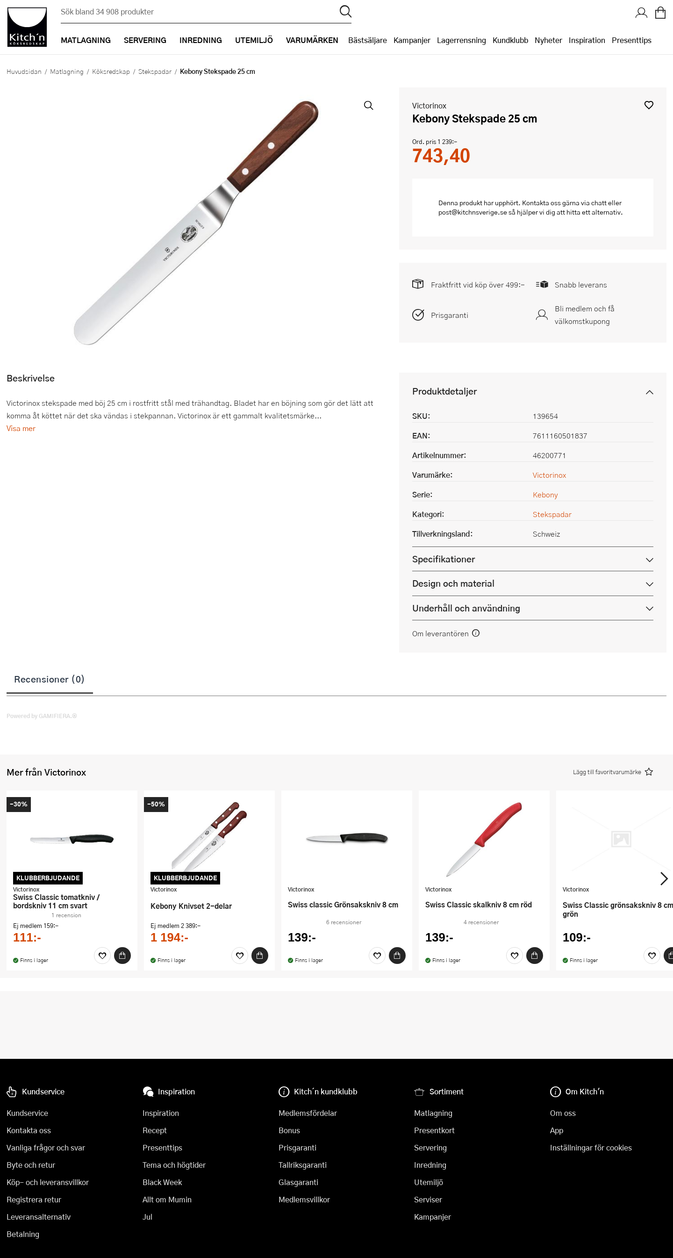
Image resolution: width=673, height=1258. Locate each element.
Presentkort (434, 1130)
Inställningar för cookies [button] (591, 1147)
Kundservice (27, 1112)
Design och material (453, 583)
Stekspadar (155, 71)
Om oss (563, 1112)
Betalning (23, 1234)
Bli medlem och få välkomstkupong (585, 314)
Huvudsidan (24, 71)
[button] (648, 105)
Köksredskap (111, 71)
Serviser (428, 1199)
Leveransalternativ (39, 1216)
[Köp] (122, 955)
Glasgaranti (298, 1182)
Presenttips (632, 40)
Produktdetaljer (444, 391)
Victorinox (429, 105)
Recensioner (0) (50, 678)
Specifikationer (443, 559)
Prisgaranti (449, 314)
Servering (430, 1147)
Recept (155, 1130)
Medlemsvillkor (304, 1199)
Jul (147, 1216)
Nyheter (548, 40)
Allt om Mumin (167, 1199)
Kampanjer (412, 40)
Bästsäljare (367, 40)
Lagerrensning (461, 40)
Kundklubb (510, 40)
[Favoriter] (102, 955)
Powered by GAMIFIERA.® (42, 716)
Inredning (430, 1164)
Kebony (545, 494)
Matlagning (67, 71)
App (556, 1130)
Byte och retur (31, 1164)
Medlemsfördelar (308, 1112)
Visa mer (21, 428)
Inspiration (587, 40)
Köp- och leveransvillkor (48, 1182)
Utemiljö (428, 1182)
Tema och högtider (174, 1164)
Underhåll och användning (466, 608)
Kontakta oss (29, 1130)
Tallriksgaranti (303, 1164)
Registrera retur (34, 1199)
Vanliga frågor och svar (46, 1147)
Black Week (162, 1182)
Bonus (289, 1130)
